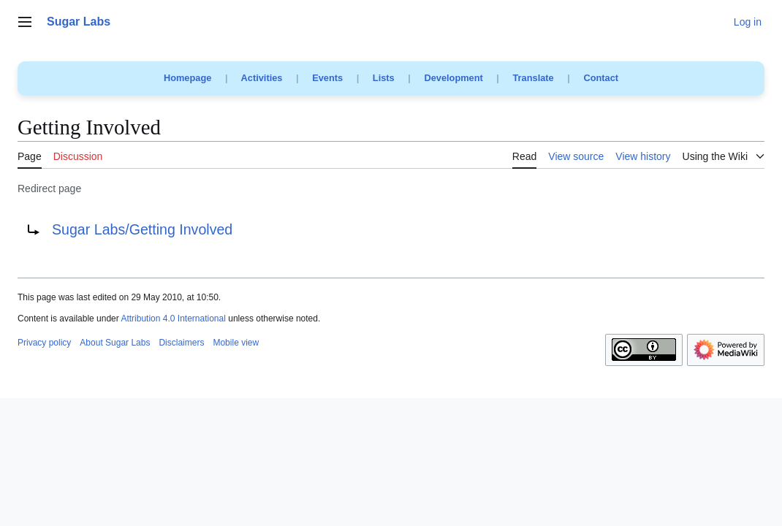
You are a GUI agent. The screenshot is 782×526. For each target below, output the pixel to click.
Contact (600, 77)
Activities (262, 77)
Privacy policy (44, 343)
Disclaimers (181, 343)
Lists (384, 77)
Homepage (187, 77)
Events (327, 77)
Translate (533, 77)
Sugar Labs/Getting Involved (142, 229)
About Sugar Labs (115, 343)
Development (453, 77)
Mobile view (236, 343)
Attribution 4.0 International (173, 318)
